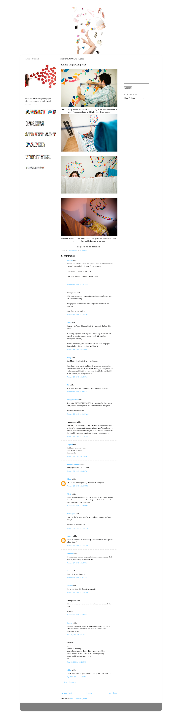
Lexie (69, 571)
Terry (69, 358)
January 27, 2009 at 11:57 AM (77, 546)
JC (68, 385)
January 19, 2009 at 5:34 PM (77, 377)
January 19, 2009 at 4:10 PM (77, 349)
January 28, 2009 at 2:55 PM (77, 578)
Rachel (69, 536)
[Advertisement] (138, 118)
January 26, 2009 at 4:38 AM (77, 506)
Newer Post (66, 693)
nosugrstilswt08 (73, 400)
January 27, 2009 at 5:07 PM (77, 563)
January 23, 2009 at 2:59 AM (77, 486)
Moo (34, 104)
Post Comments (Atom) (78, 698)
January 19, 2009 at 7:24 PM (77, 392)
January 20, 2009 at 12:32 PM (77, 436)
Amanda (70, 553)
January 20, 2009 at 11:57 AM (77, 414)
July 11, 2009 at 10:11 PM (76, 662)
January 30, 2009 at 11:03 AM (77, 592)
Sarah (69, 323)
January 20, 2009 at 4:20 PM (77, 456)
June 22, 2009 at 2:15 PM (76, 635)
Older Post (112, 693)
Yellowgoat (71, 514)
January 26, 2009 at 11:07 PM (77, 528)
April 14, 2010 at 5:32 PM (76, 677)
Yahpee (70, 260)
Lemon (69, 623)
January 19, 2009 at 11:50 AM (77, 285)
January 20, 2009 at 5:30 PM (77, 471)
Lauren (70, 586)
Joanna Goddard (73, 464)
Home (89, 693)
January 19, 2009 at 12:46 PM (77, 315)
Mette (69, 494)
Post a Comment (70, 682)
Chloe (69, 670)
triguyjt (70, 445)
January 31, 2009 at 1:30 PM (77, 615)
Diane (69, 479)
